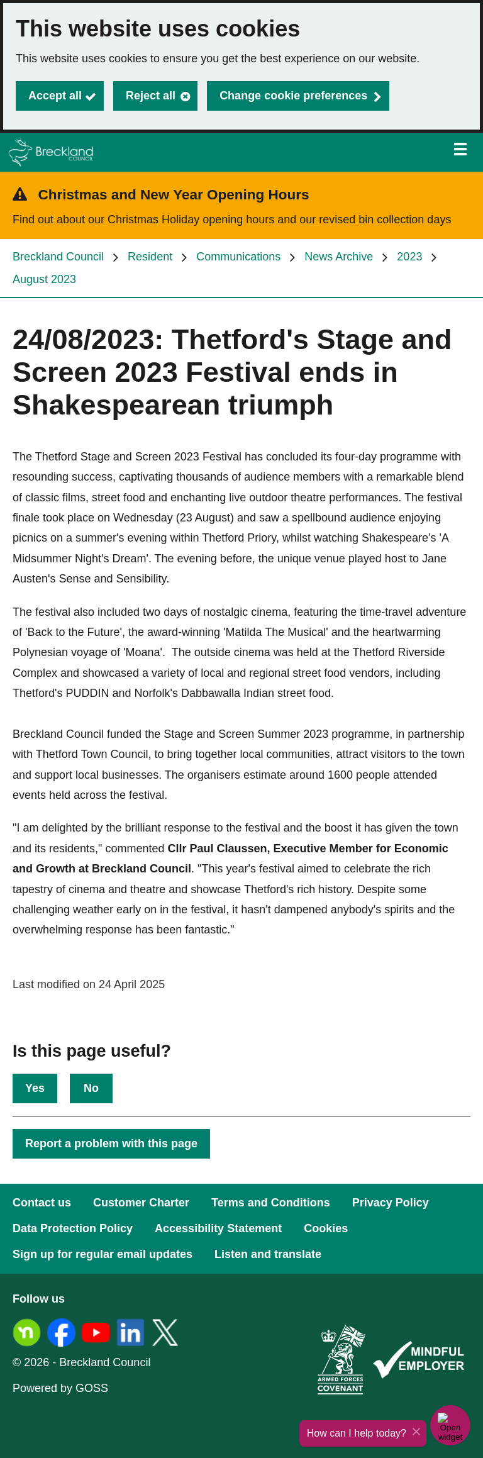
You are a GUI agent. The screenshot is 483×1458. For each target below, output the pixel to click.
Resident (150, 256)
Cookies (326, 1228)
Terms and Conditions (270, 1202)
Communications (238, 256)
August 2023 (44, 279)
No (91, 1088)
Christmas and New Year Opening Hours (173, 195)
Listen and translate (267, 1254)
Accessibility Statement (218, 1228)
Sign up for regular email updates (102, 1254)
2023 (409, 256)
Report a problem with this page (111, 1143)
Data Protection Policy (73, 1228)
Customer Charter (141, 1202)
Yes (35, 1088)
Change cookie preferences (293, 95)
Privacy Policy (390, 1202)
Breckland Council (58, 256)
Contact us (42, 1202)
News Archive (338, 256)
